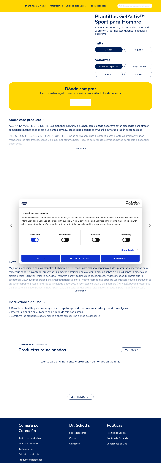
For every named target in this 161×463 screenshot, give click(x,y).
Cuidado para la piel (76, 5)
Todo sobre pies (97, 5)
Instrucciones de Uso (26, 300)
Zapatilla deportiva (108, 66)
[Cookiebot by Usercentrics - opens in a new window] (128, 203)
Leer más (79, 147)
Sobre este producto (26, 119)
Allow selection (79, 258)
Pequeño (138, 49)
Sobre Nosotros (77, 432)
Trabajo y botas (138, 66)
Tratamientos (55, 5)
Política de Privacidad (117, 438)
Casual (108, 73)
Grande (108, 49)
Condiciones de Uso (116, 443)
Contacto (73, 438)
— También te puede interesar (33, 343)
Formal (138, 73)
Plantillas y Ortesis (35, 5)
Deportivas (101, 11)
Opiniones (74, 443)
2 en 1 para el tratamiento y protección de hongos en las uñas (80, 360)
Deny (40, 258)
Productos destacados (29, 459)
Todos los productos (29, 438)
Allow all (119, 258)
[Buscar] (120, 5)
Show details (127, 250)
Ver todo (130, 348)
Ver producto (80, 395)
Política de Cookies (116, 432)
